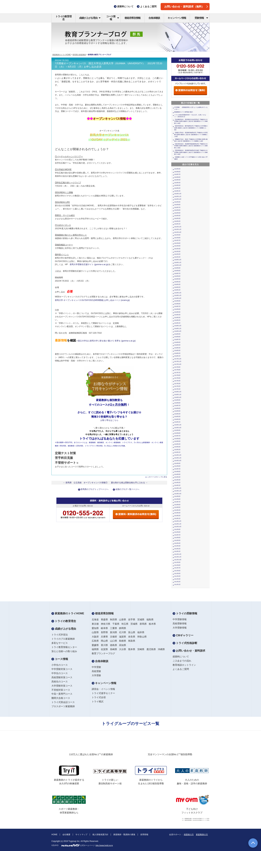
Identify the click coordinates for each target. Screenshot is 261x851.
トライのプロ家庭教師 (63, 638)
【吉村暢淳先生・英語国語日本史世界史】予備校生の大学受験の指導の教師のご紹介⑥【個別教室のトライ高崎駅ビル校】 (191, 121)
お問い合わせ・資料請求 (189, 650)
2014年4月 (177, 477)
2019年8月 (177, 304)
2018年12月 (177, 325)
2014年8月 (177, 466)
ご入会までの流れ (182, 660)
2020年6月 (177, 276)
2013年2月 (177, 515)
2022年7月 (177, 207)
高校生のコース (59, 681)
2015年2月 (177, 449)
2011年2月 (177, 581)
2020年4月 (177, 282)
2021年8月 (177, 237)
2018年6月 (177, 342)
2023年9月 (177, 169)
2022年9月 (177, 202)
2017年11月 (177, 361)
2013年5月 (177, 507)
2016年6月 (177, 408)
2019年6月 (177, 309)
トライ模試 (97, 701)
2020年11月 (177, 262)
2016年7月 (177, 405)
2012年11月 (177, 524)
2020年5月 (177, 279)
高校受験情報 (180, 623)
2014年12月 (177, 455)
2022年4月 (177, 215)
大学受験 (96, 675)
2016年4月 (177, 414)
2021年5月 (177, 246)
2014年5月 (177, 474)
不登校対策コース (60, 690)
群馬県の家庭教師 (79, 55)
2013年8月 (177, 499)
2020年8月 (177, 270)
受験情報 (201, 17)
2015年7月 (177, 436)
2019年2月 (177, 320)
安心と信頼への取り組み (64, 651)
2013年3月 (177, 513)
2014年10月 (177, 460)
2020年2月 (177, 287)
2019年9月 (177, 301)
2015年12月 (177, 425)
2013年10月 (177, 493)
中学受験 (96, 667)
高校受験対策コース (61, 677)
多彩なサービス (59, 643)
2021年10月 (177, 232)
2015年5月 (177, 441)
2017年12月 (177, 359)
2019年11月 (177, 295)
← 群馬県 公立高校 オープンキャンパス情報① (85, 482)
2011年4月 (177, 576)
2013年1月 (177, 518)
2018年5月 (177, 345)
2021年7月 (177, 240)
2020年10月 (177, 265)
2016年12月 (177, 391)
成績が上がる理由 (90, 17)
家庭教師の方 (202, 834)
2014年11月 (177, 458)
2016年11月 (177, 394)
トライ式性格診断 (185, 643)
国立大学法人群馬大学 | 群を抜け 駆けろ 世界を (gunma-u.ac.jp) (107, 341)
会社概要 (66, 834)
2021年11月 (177, 229)
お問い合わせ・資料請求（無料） (186, 6)
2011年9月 (177, 562)
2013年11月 (177, 491)
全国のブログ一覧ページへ (127, 489)
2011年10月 (177, 559)
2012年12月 (177, 521)
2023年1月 (177, 191)
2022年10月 (177, 199)
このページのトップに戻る (157, 477)
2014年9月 (177, 463)
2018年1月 (177, 356)
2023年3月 (177, 185)
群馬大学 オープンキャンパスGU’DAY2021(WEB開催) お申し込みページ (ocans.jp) (92, 300)
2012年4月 (177, 543)
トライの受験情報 (185, 613)
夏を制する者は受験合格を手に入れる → (129, 482)
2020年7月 (177, 273)
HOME (54, 834)
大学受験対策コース (61, 685)
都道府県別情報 (133, 17)
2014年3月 (177, 480)
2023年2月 (177, 188)
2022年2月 (177, 221)
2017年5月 (177, 378)
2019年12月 (177, 293)
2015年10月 (177, 427)
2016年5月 (177, 411)
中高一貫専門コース (61, 694)
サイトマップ (81, 834)
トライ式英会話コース (63, 702)
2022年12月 (177, 193)
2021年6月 (177, 243)
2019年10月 (177, 298)
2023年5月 (177, 180)
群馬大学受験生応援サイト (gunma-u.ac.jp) (89, 264)
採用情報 (144, 834)
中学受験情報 (180, 619)
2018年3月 (177, 350)
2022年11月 (177, 196)
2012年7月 (177, 535)
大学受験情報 (180, 627)
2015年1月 (177, 452)
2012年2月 (177, 548)
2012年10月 (177, 526)
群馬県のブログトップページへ (95, 489)
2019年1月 (177, 323)
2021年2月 (177, 254)
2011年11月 (177, 557)
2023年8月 (177, 171)
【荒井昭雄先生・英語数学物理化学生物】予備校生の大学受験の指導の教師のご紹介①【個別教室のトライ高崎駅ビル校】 (191, 152)
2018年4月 (177, 348)
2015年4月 (177, 444)
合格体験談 (154, 17)
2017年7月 (177, 372)
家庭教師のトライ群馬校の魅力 (183, 112)
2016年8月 (177, 403)
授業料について (181, 656)
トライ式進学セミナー (103, 693)
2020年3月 (177, 284)
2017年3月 (177, 383)
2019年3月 (177, 317)
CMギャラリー (183, 635)
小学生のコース (59, 665)
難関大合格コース (60, 698)
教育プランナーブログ (103, 653)
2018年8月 (177, 336)
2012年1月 (177, 551)
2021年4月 (177, 248)
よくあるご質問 (181, 669)
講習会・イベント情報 (103, 689)
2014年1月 (177, 485)
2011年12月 (177, 554)
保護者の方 (189, 834)
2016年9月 (177, 400)
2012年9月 (177, 529)
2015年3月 (177, 447)
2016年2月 (177, 419)
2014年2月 (177, 482)
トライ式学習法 (59, 634)
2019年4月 (177, 314)
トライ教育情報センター (64, 647)
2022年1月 (177, 224)
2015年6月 (177, 438)
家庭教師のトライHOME (61, 55)
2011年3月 (177, 579)
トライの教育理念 (63, 18)
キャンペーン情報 (177, 17)
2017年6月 (177, 375)
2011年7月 (177, 568)
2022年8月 (177, 204)
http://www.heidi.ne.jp (104, 845)
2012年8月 (177, 532)
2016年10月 (177, 397)
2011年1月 (177, 584)
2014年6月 (177, 471)
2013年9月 (177, 496)
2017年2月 (177, 386)
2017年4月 (177, 381)
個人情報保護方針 (100, 834)
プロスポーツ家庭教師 (63, 706)
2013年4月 (177, 510)
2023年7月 (177, 174)
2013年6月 (177, 504)
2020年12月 (177, 259)
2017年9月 (177, 367)
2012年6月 (177, 537)
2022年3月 (177, 218)
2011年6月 (177, 570)
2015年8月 (177, 433)
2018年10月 (177, 331)
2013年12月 (177, 488)
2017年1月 (177, 389)
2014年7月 (177, 469)
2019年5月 (177, 312)
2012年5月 (177, 540)
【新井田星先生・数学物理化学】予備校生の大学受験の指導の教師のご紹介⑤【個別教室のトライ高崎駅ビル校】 (191, 128)
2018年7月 (177, 339)
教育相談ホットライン (184, 665)
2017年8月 (177, 370)
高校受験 (96, 671)
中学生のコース (59, 673)
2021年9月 (177, 235)
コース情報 (112, 18)
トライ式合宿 (99, 697)
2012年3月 (177, 546)
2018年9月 (177, 334)
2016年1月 (177, 422)
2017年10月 (177, 364)
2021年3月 (177, 251)
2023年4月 (177, 182)
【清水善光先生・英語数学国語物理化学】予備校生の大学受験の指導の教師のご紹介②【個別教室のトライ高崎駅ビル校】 (191, 146)
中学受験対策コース (61, 669)
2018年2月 (177, 353)
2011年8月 (177, 565)
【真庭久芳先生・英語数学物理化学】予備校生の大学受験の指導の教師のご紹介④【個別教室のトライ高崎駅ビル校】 (191, 134)
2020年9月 (177, 268)
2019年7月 (177, 306)
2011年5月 (177, 573)
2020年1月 (177, 290)
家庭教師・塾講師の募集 (124, 834)
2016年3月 (177, 416)
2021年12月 (177, 227)
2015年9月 (177, 430)
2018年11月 (177, 328)
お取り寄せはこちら (109, 420)
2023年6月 (177, 177)
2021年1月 (177, 257)
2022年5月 (177, 213)
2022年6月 (177, 210)
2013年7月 (177, 502)
